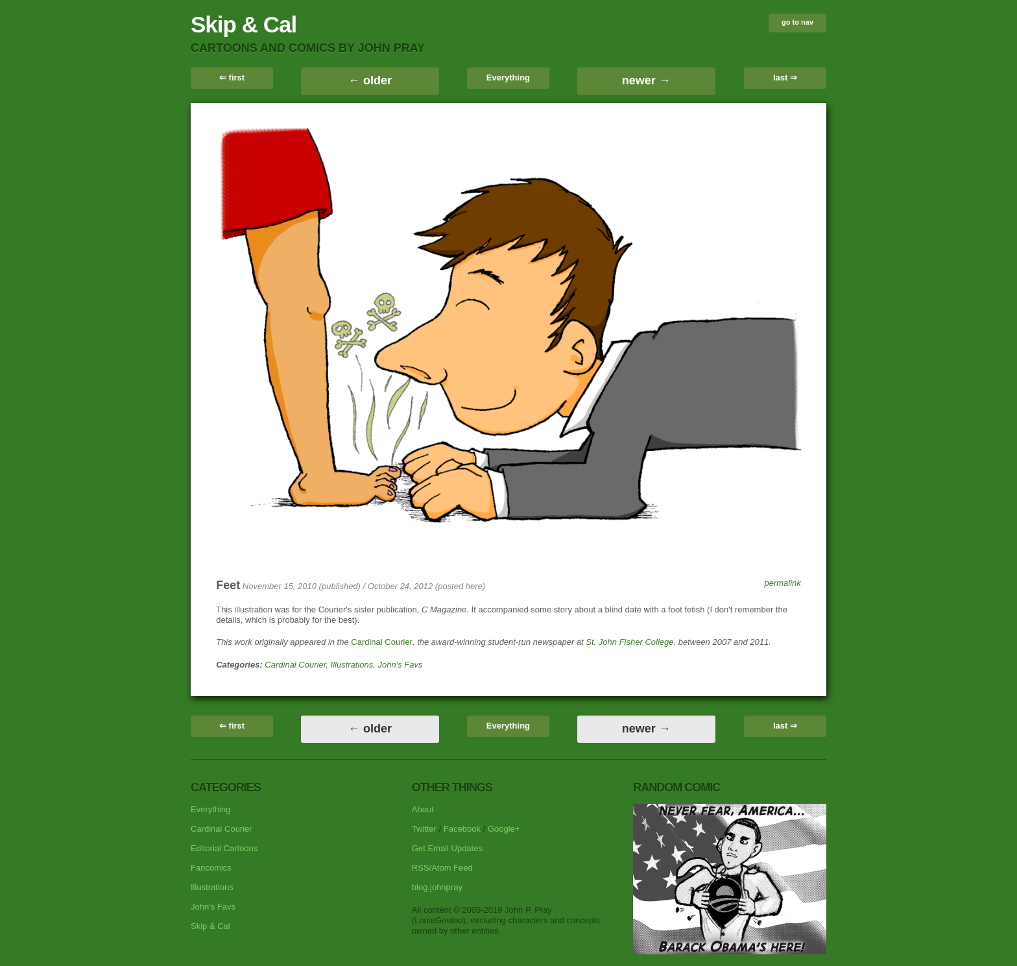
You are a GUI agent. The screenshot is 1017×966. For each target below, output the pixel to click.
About (423, 809)
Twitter (424, 829)
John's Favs (400, 665)
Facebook (462, 829)
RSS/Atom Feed (442, 868)
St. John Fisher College (629, 642)
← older (370, 80)
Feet (228, 585)
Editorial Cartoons (224, 848)
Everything (508, 77)
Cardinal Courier (382, 642)
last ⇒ (785, 77)
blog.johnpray (437, 887)
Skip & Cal (243, 24)
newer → (646, 80)
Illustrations (352, 665)
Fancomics (211, 868)
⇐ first (232, 77)
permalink (782, 583)
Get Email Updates (447, 848)
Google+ (504, 829)
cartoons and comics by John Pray (308, 48)
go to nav (797, 22)
